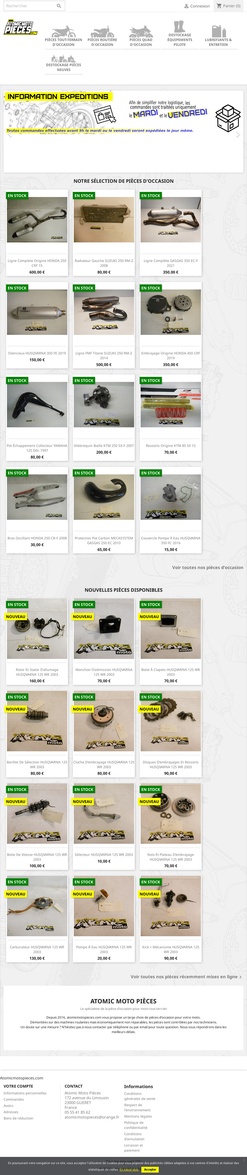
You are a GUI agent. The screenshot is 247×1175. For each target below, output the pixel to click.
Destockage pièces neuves (63, 61)
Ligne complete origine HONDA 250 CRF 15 (37, 263)
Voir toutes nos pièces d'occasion (207, 567)
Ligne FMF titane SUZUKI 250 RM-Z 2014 (103, 355)
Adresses (11, 1112)
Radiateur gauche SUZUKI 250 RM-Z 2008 (104, 263)
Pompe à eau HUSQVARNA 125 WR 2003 (104, 949)
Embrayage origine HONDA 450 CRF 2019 (170, 355)
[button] (22, 132)
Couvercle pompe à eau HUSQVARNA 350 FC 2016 (170, 540)
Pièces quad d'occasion (141, 36)
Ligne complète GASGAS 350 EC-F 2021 (171, 263)
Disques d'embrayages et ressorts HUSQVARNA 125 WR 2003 (171, 764)
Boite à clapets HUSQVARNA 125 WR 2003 (170, 672)
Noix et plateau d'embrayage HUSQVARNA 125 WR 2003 (170, 857)
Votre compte (18, 1086)
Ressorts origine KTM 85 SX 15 (171, 445)
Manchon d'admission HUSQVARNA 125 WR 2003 (103, 672)
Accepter (150, 1169)
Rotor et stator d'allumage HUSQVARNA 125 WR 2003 (37, 672)
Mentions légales (138, 1116)
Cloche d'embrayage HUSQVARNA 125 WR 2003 (103, 764)
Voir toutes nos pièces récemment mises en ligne (187, 977)
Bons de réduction (18, 1118)
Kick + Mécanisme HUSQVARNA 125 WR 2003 (170, 949)
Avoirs (9, 1105)
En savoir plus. (129, 1169)
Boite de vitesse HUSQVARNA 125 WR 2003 (37, 857)
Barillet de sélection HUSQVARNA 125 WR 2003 (37, 764)
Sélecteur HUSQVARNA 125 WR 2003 (104, 854)
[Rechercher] (34, 6)
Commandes (14, 1099)
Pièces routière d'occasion (102, 36)
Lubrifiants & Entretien (218, 36)
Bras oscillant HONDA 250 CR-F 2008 (37, 538)
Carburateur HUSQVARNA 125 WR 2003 (37, 949)
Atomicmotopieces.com (21, 1078)
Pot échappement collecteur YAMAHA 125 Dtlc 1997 (37, 448)
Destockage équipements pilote (179, 34)
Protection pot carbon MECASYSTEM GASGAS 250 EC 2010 (104, 540)
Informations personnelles (25, 1093)
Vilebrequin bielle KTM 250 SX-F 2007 (104, 445)
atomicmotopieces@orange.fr (92, 1117)
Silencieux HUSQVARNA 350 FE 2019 (37, 353)
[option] (123, 132)
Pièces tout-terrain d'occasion (63, 36)
